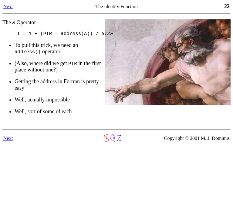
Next (8, 6)
